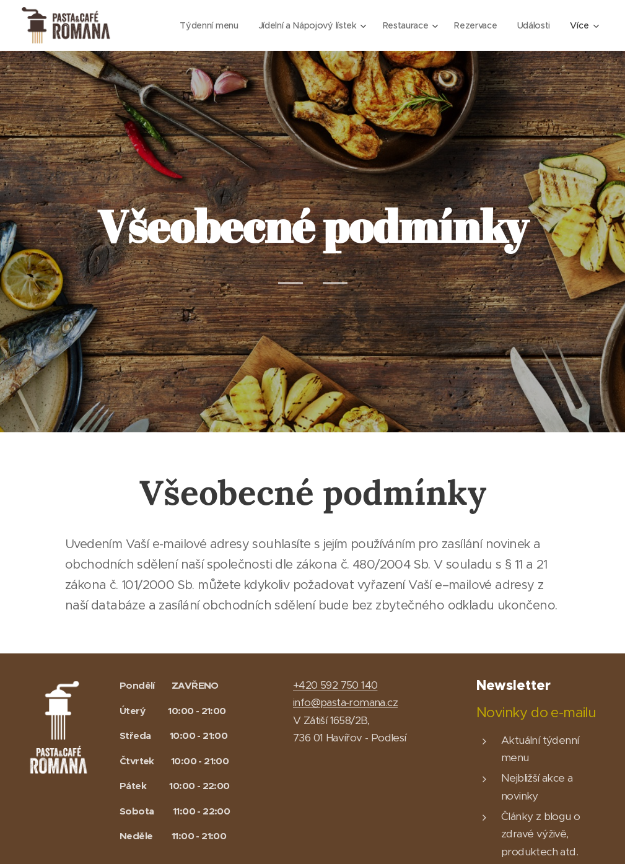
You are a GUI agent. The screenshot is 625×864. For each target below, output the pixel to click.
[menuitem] (201, 25)
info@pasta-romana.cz (345, 702)
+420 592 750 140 (335, 685)
